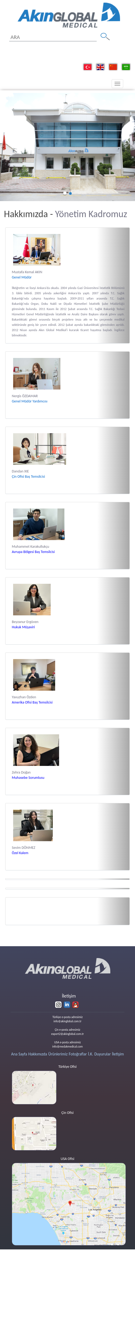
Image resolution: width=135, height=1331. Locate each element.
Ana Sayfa (19, 1053)
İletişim (118, 1053)
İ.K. (90, 1053)
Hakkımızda (37, 1053)
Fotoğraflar (78, 1053)
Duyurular (102, 1053)
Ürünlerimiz (58, 1053)
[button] (3, 147)
